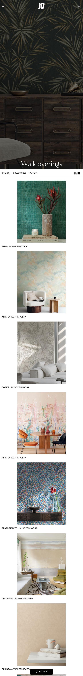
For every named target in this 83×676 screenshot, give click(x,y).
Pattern (33, 173)
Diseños (6, 173)
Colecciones (19, 173)
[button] (74, 6)
